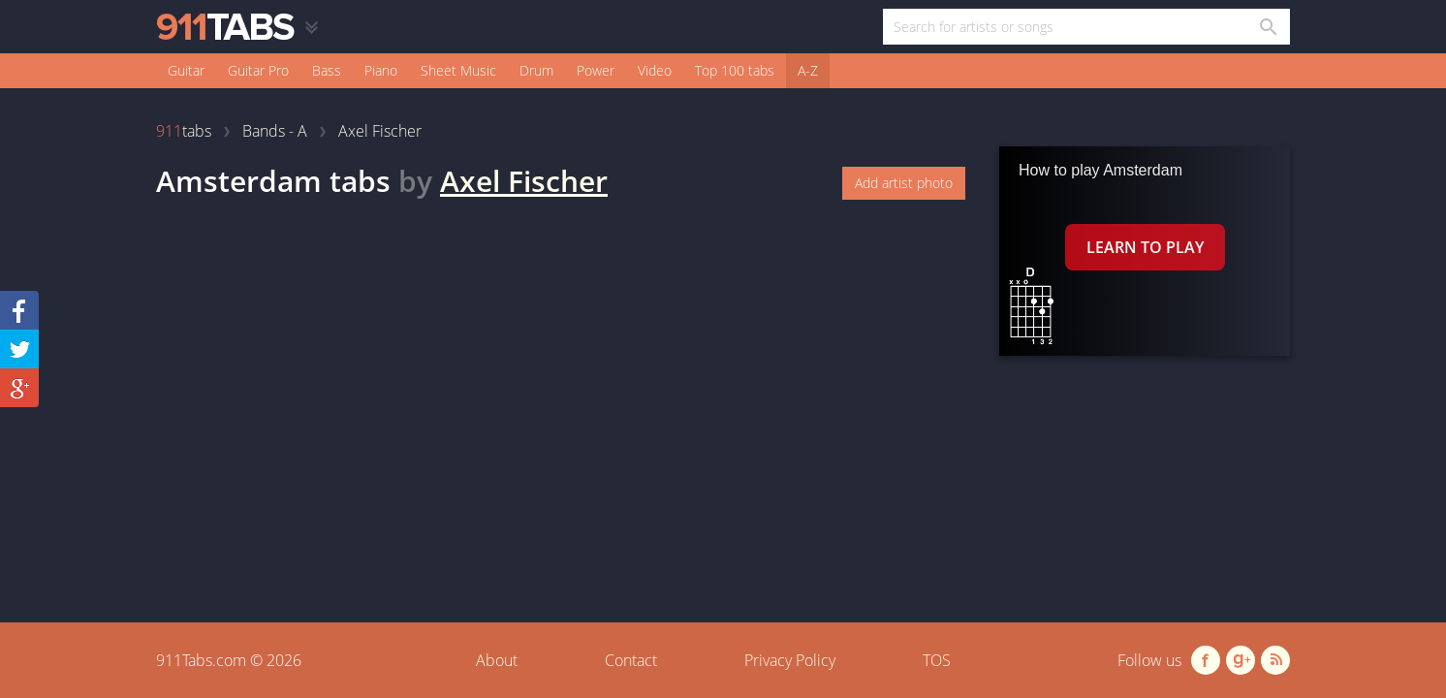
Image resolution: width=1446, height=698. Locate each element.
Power (595, 70)
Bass (326, 70)
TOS (937, 660)
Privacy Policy (789, 660)
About (497, 660)
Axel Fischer (524, 181)
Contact (631, 660)
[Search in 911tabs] (1267, 27)
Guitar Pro (258, 70)
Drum (536, 70)
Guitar (186, 70)
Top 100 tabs (734, 70)
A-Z (808, 70)
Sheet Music (458, 70)
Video (655, 70)
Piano (380, 70)
